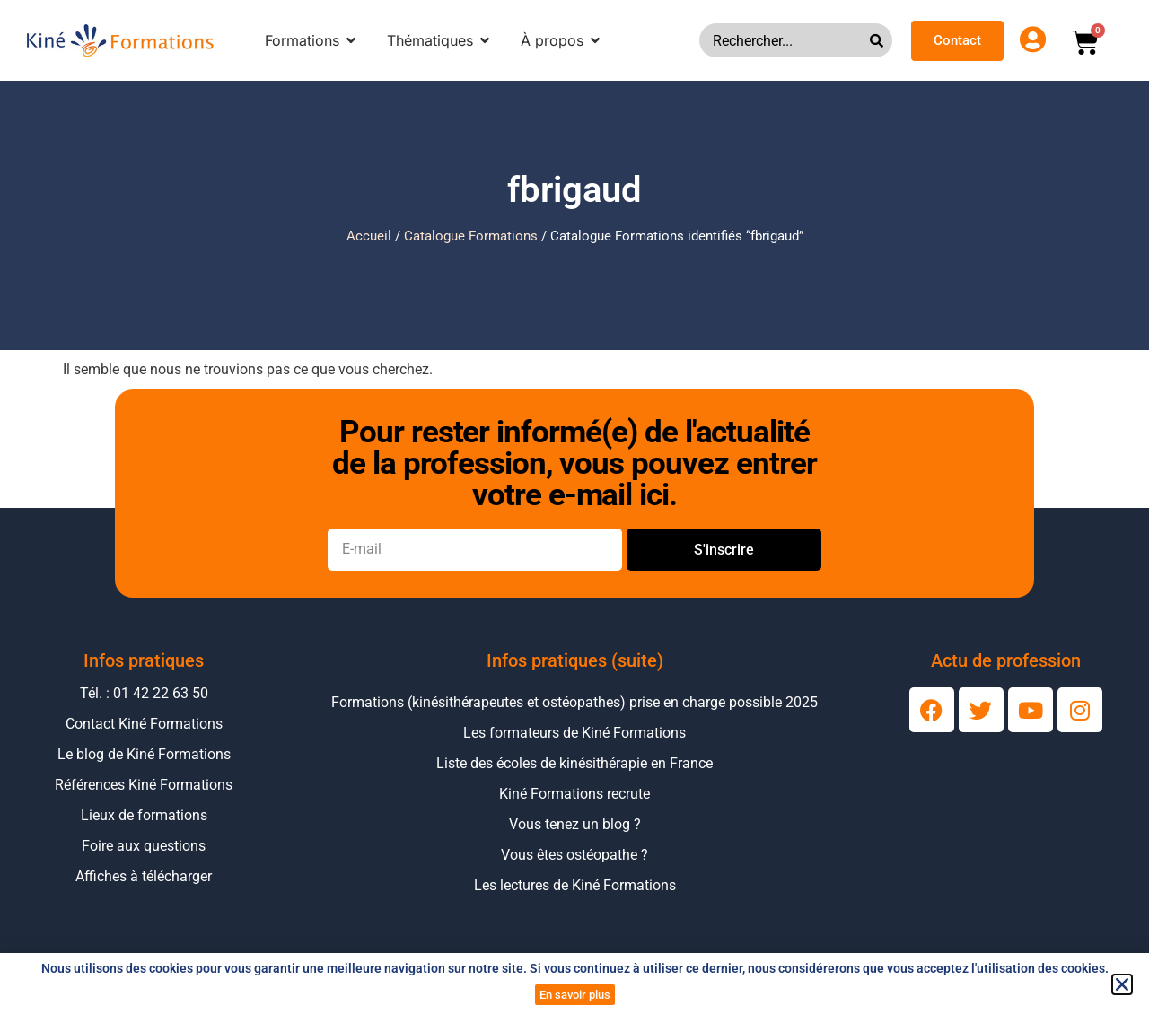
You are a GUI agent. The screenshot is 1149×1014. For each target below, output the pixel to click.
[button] (1122, 984)
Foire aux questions (144, 845)
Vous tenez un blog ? (575, 824)
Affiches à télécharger (143, 876)
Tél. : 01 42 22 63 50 (144, 693)
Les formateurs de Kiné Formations (574, 732)
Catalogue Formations (471, 236)
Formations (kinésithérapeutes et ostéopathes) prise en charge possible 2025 (574, 702)
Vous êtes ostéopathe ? (574, 854)
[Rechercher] (881, 40)
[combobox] (784, 40)
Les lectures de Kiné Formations (575, 885)
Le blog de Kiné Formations (144, 754)
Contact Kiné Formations (144, 723)
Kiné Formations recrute (574, 793)
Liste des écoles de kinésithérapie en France (574, 763)
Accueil (368, 236)
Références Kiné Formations (143, 784)
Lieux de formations (144, 815)
